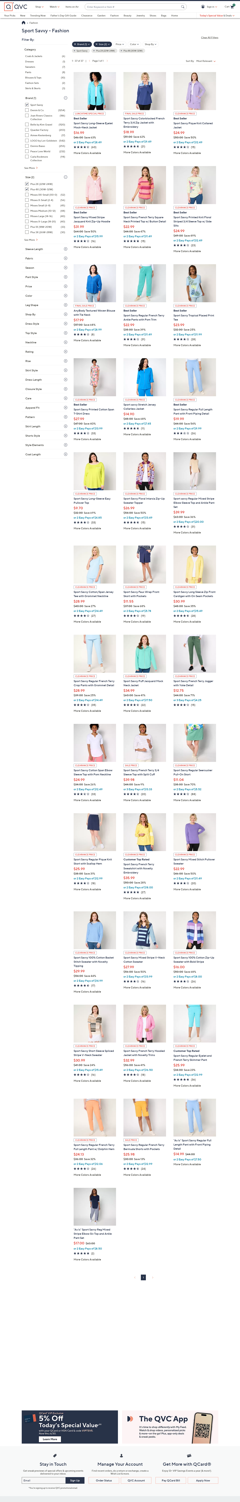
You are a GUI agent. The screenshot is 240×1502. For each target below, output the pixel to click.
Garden (101, 15)
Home (174, 15)
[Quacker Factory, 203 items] (45, 130)
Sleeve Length (34, 249)
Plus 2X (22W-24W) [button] (105, 50)
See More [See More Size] (29, 239)
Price (28, 286)
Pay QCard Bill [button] (171, 1480)
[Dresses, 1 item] (45, 61)
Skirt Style (31, 370)
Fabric (29, 258)
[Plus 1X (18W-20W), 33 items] (45, 227)
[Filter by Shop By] (151, 44)
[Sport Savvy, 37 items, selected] (45, 105)
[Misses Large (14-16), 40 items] (45, 216)
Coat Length (33, 454)
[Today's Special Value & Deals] (217, 15)
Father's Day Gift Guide (63, 15)
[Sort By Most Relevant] (207, 61)
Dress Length (33, 379)
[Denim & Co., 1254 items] (45, 110)
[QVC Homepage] (23, 23)
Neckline (30, 342)
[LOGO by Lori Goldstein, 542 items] (45, 140)
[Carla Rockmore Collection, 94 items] (45, 158)
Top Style (31, 333)
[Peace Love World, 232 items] (45, 151)
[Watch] (53, 6)
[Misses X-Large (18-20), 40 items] (45, 221)
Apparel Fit (32, 407)
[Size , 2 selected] (102, 44)
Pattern (30, 417)
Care (28, 398)
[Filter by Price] (119, 44)
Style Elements (34, 445)
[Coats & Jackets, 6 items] (45, 56)
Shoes (153, 15)
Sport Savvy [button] (81, 50)
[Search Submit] (183, 7)
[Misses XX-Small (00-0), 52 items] (45, 194)
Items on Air (72, 6)
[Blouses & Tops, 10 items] (45, 77)
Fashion (114, 15)
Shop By (30, 314)
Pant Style (31, 277)
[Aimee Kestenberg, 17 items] (45, 135)
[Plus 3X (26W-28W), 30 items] (45, 232)
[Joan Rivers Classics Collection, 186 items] (45, 117)
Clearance (86, 15)
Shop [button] (38, 6)
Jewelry (140, 15)
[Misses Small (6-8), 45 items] (45, 205)
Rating (29, 351)
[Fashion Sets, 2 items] (45, 83)
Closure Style (33, 389)
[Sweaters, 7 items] (45, 67)
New (22, 15)
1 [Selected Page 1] (143, 1277)
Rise (28, 361)
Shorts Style (32, 435)
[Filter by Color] (134, 44)
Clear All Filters (209, 37)
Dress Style (32, 323)
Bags (163, 15)
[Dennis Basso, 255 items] (45, 146)
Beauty (127, 15)
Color (28, 295)
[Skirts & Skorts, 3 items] (45, 88)
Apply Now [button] (203, 1480)
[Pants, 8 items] (45, 72)
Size (29, 177)
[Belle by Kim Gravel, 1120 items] (45, 124)
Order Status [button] (104, 1480)
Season (29, 267)
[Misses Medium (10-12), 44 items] (45, 211)
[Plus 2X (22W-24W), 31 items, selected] (45, 184)
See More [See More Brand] (29, 167)
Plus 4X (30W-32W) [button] (133, 50)
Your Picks (9, 15)
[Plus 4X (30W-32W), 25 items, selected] (45, 189)
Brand (30, 98)
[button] (203, 6)
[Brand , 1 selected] (82, 44)
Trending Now (38, 15)
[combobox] (132, 7)
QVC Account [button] (136, 1480)
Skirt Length (32, 426)
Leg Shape (31, 305)
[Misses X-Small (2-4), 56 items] (45, 200)
